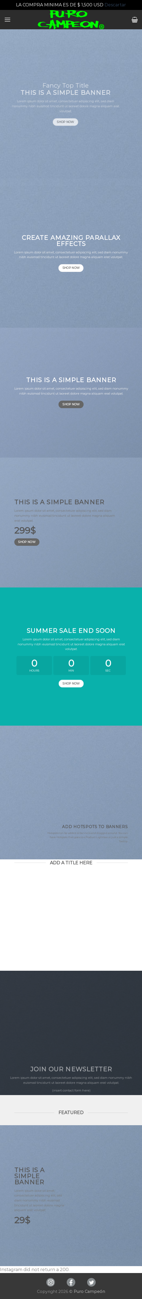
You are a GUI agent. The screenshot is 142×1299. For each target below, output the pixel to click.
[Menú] (7, 19)
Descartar (115, 4)
